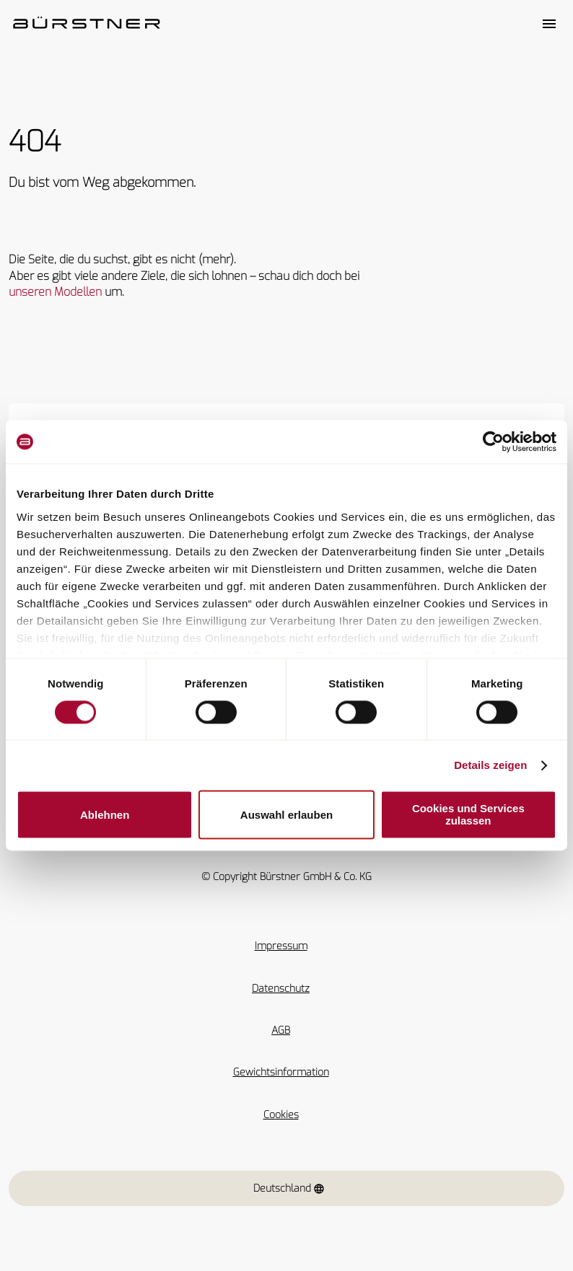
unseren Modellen (55, 291)
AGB (280, 1030)
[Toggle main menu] (549, 24)
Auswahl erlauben (286, 815)
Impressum (281, 946)
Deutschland (289, 1188)
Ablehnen (104, 815)
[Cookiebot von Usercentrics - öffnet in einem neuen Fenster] (493, 441)
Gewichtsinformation (281, 1072)
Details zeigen (490, 765)
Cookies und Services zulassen (468, 815)
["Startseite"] (86, 24)
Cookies (281, 1115)
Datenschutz (281, 988)
